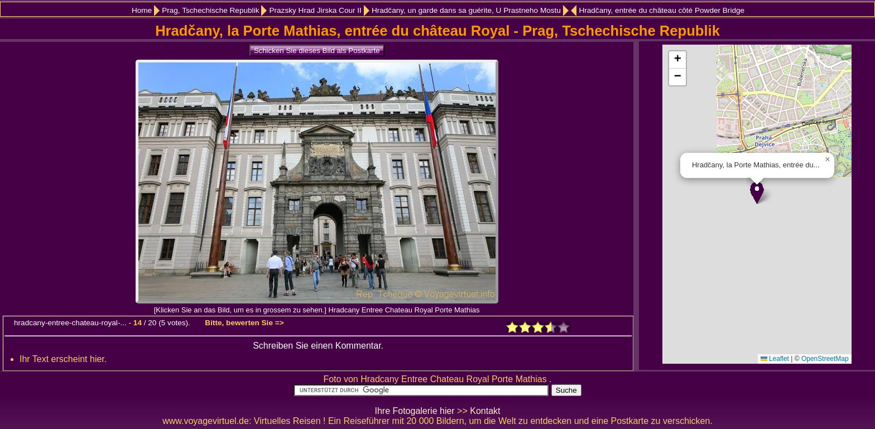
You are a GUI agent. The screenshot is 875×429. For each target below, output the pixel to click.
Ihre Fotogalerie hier (414, 411)
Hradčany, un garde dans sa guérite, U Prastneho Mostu (466, 10)
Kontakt (485, 411)
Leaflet (775, 359)
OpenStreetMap (825, 359)
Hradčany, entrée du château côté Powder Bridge (661, 10)
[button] (757, 192)
